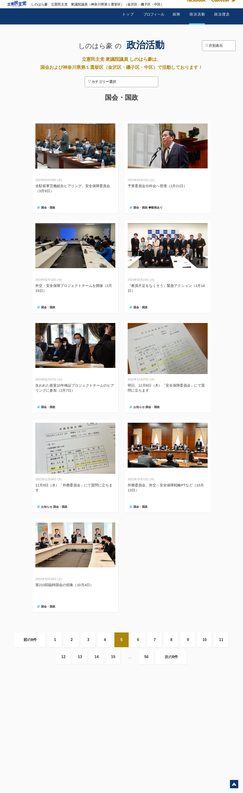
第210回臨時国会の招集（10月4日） (64, 585)
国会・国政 (48, 207)
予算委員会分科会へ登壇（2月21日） (157, 186)
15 (113, 657)
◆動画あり (155, 207)
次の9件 (171, 657)
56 (146, 657)
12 (63, 657)
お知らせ (139, 407)
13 (80, 657)
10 (204, 640)
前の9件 (30, 640)
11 (221, 640)
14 (96, 657)
